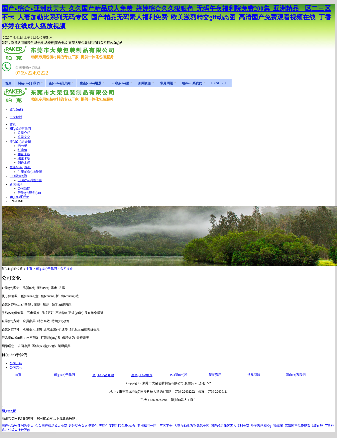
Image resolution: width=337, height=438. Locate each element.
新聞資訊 (215, 374)
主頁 (29, 268)
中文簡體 (16, 117)
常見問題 (253, 374)
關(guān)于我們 (46, 268)
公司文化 (66, 268)
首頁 (18, 374)
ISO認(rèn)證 (179, 374)
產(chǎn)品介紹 (103, 375)
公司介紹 (16, 363)
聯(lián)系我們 (296, 374)
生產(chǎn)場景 (142, 375)
